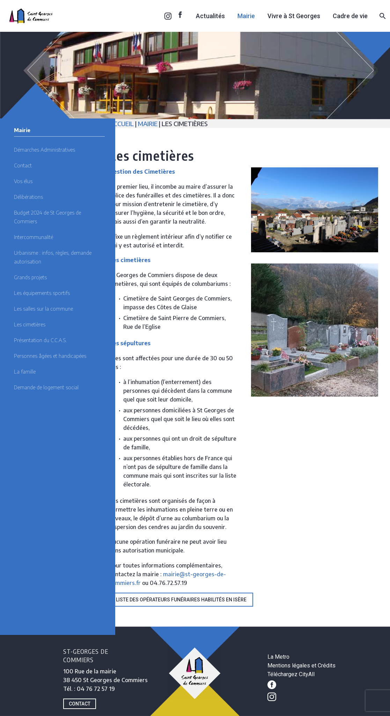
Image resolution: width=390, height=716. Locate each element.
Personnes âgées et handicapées (50, 356)
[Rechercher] (382, 16)
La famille (25, 371)
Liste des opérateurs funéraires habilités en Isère (181, 599)
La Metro (278, 656)
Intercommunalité (33, 237)
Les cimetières (29, 324)
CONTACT (79, 704)
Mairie (246, 16)
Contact (23, 165)
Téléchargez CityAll (291, 674)
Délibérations (28, 197)
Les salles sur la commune (43, 308)
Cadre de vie (350, 16)
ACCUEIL (122, 124)
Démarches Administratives (44, 149)
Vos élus (23, 181)
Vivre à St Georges (293, 16)
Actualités (210, 16)
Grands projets (30, 277)
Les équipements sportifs (42, 293)
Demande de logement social (46, 387)
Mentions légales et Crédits (301, 665)
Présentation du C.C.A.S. (40, 340)
